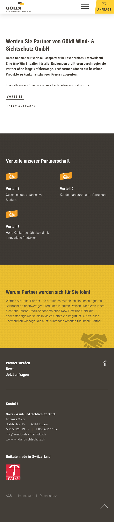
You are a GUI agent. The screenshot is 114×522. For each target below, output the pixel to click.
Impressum (25, 496)
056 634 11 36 (48, 429)
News (10, 368)
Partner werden (18, 363)
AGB (9, 496)
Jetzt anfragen (17, 374)
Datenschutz (48, 496)
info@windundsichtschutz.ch (26, 434)
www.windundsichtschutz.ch (25, 439)
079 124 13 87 (19, 429)
